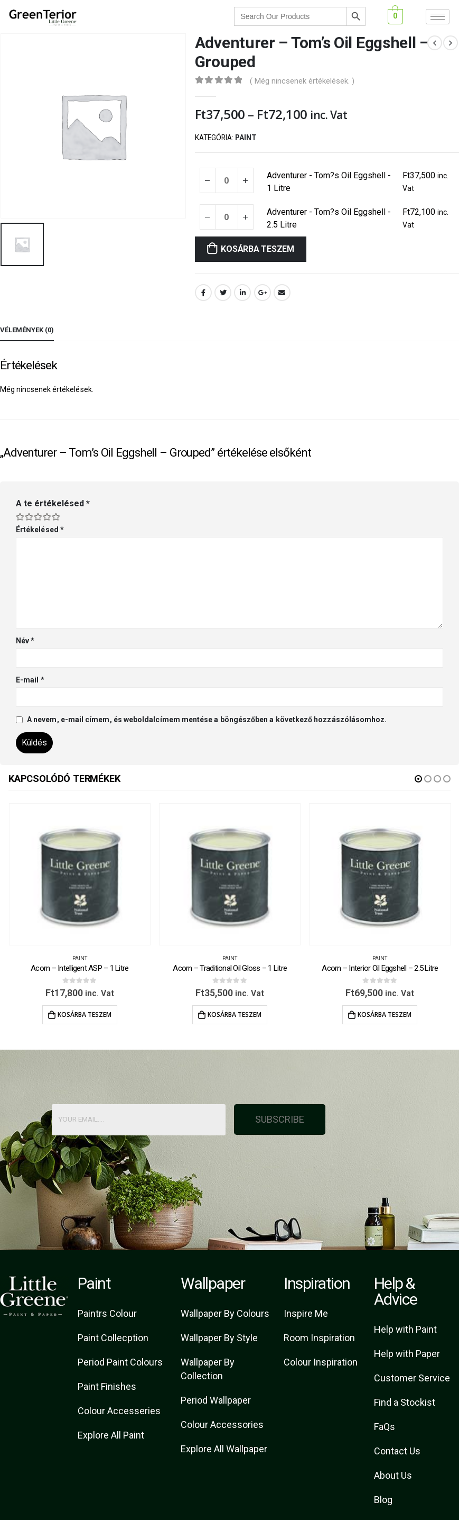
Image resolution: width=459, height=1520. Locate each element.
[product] (80, 874)
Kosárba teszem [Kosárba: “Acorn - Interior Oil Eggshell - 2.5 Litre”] (384, 1014)
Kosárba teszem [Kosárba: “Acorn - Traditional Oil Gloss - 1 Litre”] (234, 1014)
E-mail (30, 680)
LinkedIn (242, 292)
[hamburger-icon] (437, 16)
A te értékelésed (53, 503)
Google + (262, 292)
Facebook (203, 292)
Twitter (222, 292)
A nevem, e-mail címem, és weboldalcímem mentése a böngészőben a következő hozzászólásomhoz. (207, 719)
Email (282, 292)
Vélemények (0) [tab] (27, 330)
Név (25, 640)
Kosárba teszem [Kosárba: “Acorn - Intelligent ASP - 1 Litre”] (84, 1014)
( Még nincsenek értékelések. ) (302, 81)
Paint (246, 137)
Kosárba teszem (257, 249)
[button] (418, 778)
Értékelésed (40, 529)
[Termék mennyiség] (226, 180)
